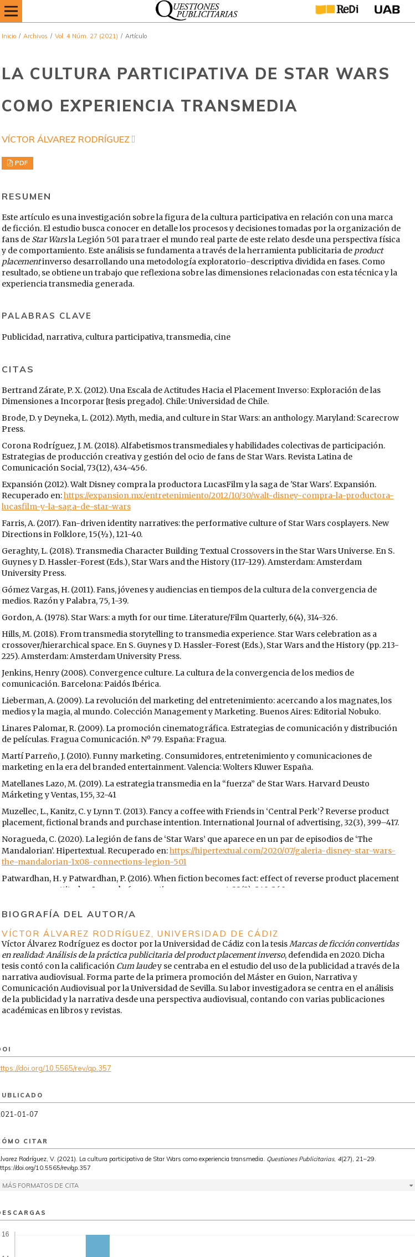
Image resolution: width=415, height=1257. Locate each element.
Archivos (35, 36)
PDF (20, 163)
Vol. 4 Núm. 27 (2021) (86, 36)
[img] (193, 11)
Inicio (9, 36)
